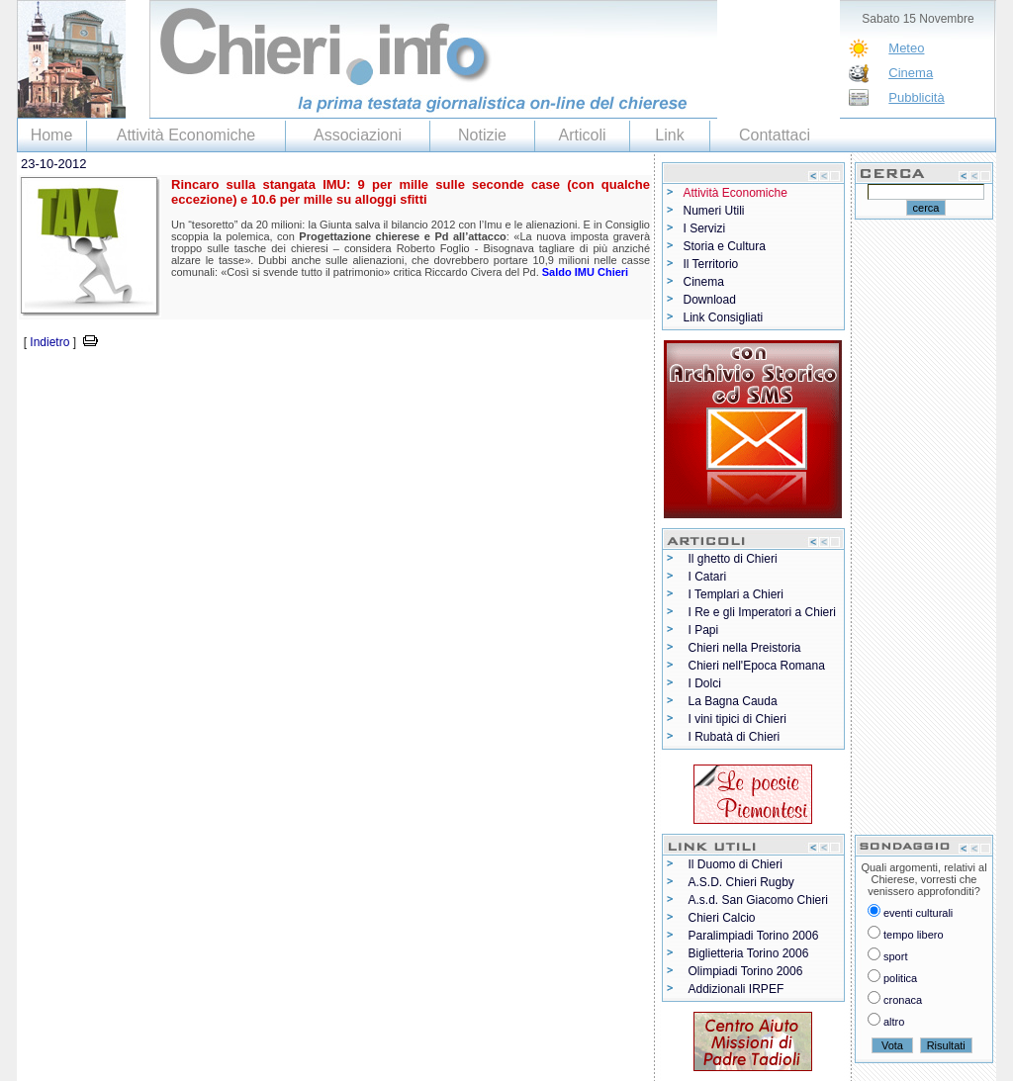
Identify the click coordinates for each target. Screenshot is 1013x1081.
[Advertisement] (248, 382)
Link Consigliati (724, 317)
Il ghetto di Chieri (733, 559)
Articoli (581, 135)
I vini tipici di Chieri (737, 719)
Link (669, 135)
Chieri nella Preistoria (745, 648)
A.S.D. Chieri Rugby (741, 882)
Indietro (49, 342)
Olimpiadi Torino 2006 (746, 971)
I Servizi (705, 228)
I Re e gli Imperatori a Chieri (762, 612)
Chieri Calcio (722, 918)
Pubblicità (916, 97)
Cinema (910, 72)
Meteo (906, 48)
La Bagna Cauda (733, 701)
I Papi (704, 630)
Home (52, 135)
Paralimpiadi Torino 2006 (754, 936)
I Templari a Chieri (736, 594)
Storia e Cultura (725, 246)
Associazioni (358, 135)
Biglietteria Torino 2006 (749, 953)
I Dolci (705, 683)
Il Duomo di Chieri (736, 864)
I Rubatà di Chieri (735, 737)
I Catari (708, 577)
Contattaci (774, 135)
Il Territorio (711, 264)
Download (710, 300)
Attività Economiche (186, 135)
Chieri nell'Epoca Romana (757, 666)
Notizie (482, 135)
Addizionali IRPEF (736, 989)
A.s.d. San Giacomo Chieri (758, 900)
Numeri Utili (714, 211)
